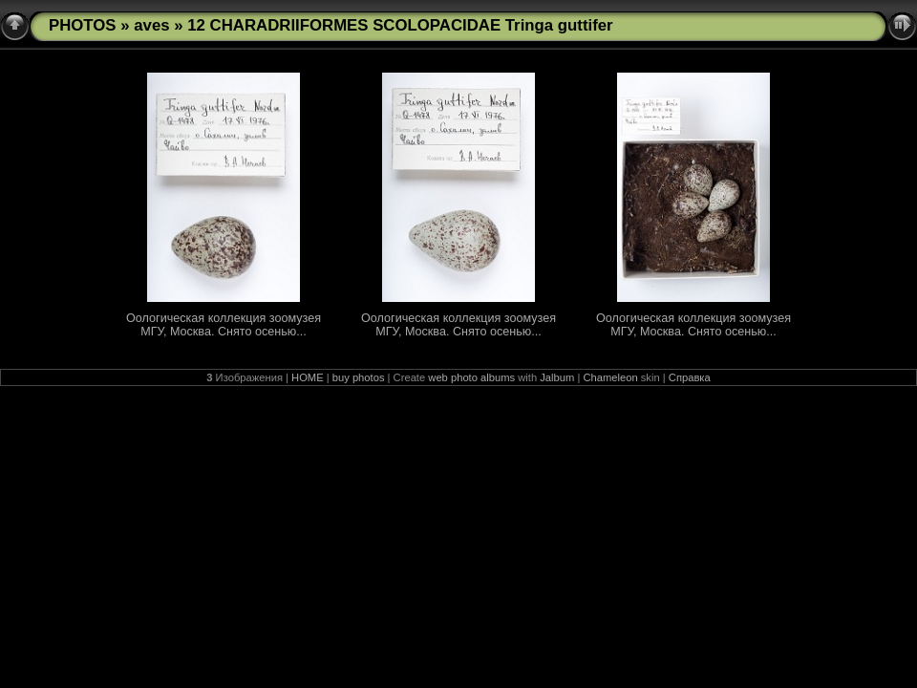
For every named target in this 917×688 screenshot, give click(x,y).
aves (151, 25)
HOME (307, 377)
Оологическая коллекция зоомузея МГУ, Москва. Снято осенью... (223, 325)
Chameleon (610, 377)
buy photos (358, 377)
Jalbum (557, 377)
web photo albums (471, 377)
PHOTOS (83, 25)
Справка (690, 377)
